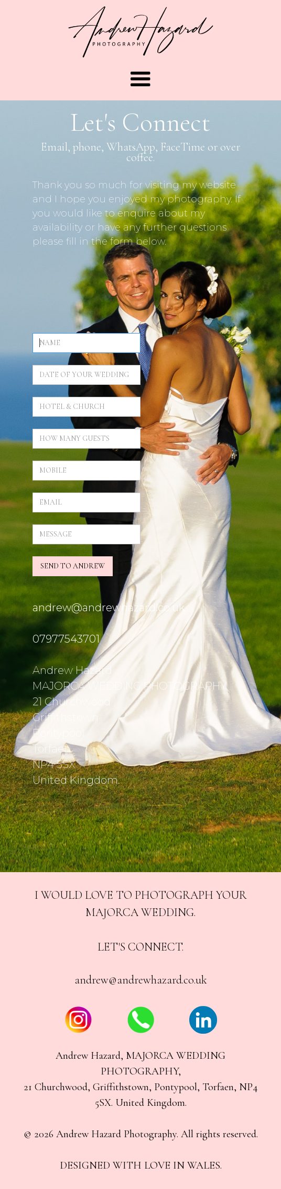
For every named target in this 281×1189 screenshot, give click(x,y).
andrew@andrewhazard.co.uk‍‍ (109, 607)
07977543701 (66, 639)
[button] (140, 79)
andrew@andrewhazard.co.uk (140, 980)
